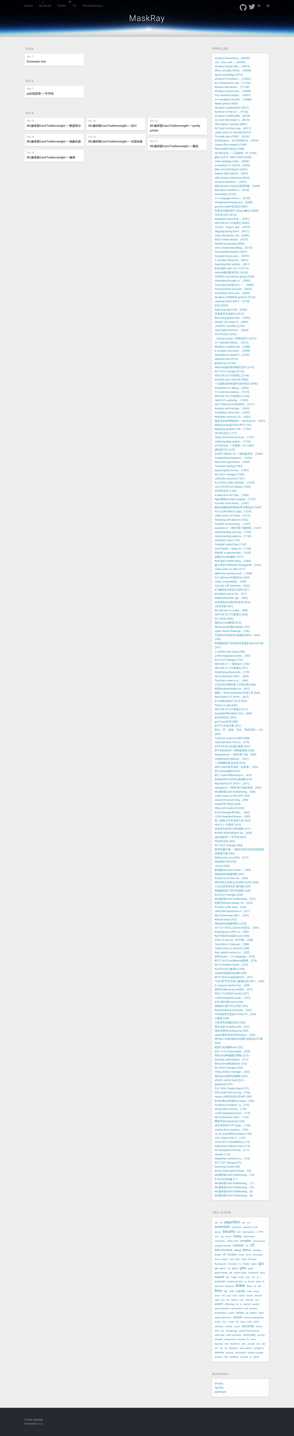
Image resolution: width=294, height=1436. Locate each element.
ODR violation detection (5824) (232, 177)
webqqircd (259, 1348)
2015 (30, 81)
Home (28, 5)
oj (241, 1304)
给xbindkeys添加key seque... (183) (234, 1100)
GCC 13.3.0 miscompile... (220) (232, 1051)
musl (228, 1296)
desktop (257, 1250)
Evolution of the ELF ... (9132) (231, 111)
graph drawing (221, 1273)
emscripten (258, 1255)
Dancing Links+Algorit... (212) (231, 1059)
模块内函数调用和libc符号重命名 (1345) (238, 507)
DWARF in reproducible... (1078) (233, 552)
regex (261, 1312)
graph (250, 1268)
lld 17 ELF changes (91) (228, 1162)
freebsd (246, 1264)
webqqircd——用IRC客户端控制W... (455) (238, 787)
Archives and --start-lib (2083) (231, 379)
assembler (222, 1227)
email (241, 1254)
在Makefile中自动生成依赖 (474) (233, 779)
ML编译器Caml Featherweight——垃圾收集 (115, 141)
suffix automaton (234, 1335)
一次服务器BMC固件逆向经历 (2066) (236, 383)
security (248, 1326)
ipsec (248, 1277)
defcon (247, 1250)
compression (259, 1241)
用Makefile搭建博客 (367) (229, 874)
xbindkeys (233, 1357)
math (249, 1291)
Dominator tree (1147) (227, 540)
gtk (230, 1272)
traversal (219, 1344)
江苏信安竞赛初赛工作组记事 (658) (235, 684)
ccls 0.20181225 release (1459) (233, 486)
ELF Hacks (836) (224, 618)
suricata (261, 1335)
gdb (216, 1268)
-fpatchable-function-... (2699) (231, 330)
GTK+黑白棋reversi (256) (229, 1001)
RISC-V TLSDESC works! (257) (232, 993)
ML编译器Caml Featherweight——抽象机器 (54, 141)
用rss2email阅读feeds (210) (231, 1063)
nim (223, 1300)
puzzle (231, 1312)
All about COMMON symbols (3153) (235, 297)
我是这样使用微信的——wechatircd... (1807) (240, 420)
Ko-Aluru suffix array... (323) (230, 907)
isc (258, 1277)
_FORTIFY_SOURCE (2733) (230, 326)
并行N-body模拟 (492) (227, 771)
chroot (228, 1236)
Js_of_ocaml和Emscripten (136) (233, 1133)
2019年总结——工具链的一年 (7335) (235, 153)
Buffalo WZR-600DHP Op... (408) (233, 832)
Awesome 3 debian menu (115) (232, 1146)
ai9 (221, 1223)
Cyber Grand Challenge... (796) (232, 631)
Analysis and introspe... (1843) (232, 408)
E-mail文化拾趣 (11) (226, 1179)
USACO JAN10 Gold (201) (229, 1080)
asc (249, 1223)
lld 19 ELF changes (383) (229, 845)
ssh (222, 1331)
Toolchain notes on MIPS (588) (232, 738)
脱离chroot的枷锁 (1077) (229, 556)
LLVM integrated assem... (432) (232, 816)
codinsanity (220, 1241)
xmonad (244, 1357)
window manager (255, 1353)
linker (240, 1286)
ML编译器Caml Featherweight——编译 (51, 157)
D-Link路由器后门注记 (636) (231, 700)
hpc (227, 1277)
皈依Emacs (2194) (225, 363)
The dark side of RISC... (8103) (232, 136)
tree (226, 1344)
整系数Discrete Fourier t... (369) (233, 870)
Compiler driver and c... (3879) (232, 256)
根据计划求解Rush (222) (229, 1047)
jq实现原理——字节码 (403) (230, 837)
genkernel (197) (224, 1084)
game (254, 1264)
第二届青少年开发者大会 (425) (233, 820)
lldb (259, 1286)
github (235, 1268)
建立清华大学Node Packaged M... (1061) (238, 565)
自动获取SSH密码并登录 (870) (232, 602)
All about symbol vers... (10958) (233, 91)
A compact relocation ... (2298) (232, 350)
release (237, 1317)
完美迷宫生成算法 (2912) (229, 313)
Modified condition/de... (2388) (232, 346)
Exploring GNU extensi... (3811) (232, 264)
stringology (231, 1330)
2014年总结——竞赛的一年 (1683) (234, 445)
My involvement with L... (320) (232, 915)
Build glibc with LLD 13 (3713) (232, 268)
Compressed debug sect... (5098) (234, 202)
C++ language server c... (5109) (232, 198)
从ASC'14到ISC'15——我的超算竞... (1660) (239, 453)
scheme (228, 1326)
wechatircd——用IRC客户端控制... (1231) (238, 528)
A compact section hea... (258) (232, 985)
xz (250, 1357)
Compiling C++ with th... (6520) (232, 165)
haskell (219, 1277)
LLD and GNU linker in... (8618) (232, 119)
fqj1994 (219, 1387)
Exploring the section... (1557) (232, 470)
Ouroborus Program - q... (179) (232, 1104)
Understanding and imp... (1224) (233, 532)
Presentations (93, 5)
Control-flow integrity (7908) (231, 144)
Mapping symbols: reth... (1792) (233, 429)
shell (217, 1330)
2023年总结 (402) (225, 841)
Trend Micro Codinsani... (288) (232, 944)
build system (248, 1232)
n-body (241, 1296)
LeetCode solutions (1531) (230, 478)
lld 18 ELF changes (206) (229, 1067)
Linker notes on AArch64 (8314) (233, 132)
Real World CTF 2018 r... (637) (232, 696)
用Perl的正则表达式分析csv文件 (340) (237, 882)
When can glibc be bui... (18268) (233, 70)
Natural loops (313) (226, 919)
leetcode (219, 1286)
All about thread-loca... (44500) (232, 58)
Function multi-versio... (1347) (232, 503)
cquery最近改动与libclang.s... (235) (235, 1034)
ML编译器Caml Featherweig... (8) (234, 1191)
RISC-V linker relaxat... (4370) (231, 239)
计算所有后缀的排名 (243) (230, 1022)
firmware (252, 1259)
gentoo (223, 1268)
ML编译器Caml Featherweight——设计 (112, 125)
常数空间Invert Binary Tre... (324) (234, 902)
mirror (217, 1296)
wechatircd (240, 1352)
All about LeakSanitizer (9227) (232, 107)
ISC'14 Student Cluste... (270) (231, 964)
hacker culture (240, 1273)
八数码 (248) (222, 1018)
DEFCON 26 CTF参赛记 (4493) (232, 222)
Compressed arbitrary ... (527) (232, 758)
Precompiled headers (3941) (231, 251)
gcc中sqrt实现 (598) (226, 721)
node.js (234, 1300)
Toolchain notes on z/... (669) (231, 680)
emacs (232, 1254)
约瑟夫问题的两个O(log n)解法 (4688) (236, 210)
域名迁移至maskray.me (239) (231, 1030)
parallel (256, 1304)
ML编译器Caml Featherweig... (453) (235, 791)
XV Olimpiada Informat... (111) (232, 1150)
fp (240, 1264)
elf (224, 1254)
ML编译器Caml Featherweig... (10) (234, 1187)
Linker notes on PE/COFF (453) (232, 795)
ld (263, 1281)
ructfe (249, 1322)
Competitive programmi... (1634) (233, 457)
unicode (251, 1344)
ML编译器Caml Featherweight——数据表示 (54, 125)
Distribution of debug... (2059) (232, 387)
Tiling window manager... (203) (232, 1071)
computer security (223, 1246)
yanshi (256, 1357)
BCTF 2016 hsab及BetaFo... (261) (234, 977)
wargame (233, 1348)
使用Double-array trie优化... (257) (234, 989)
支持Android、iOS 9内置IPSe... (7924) (236, 140)
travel (253, 1339)
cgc (222, 1236)
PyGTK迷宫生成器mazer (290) (232, 935)
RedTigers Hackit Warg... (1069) (233, 560)
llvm (218, 1291)
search (237, 1326)
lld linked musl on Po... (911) (231, 593)
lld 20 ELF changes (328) (229, 894)
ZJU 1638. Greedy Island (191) (232, 1088)
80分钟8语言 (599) (225, 717)
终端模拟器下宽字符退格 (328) (233, 890)
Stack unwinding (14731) (229, 74)
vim (216, 1348)
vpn (221, 1348)
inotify (241, 1277)
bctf (255, 1227)
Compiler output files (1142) (231, 544)
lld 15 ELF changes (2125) (229, 371)
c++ (261, 1232)
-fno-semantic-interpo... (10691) (233, 95)
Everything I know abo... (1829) (232, 412)
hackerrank (253, 1273)
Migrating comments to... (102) (232, 1158)
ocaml (219, 1304)
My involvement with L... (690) (232, 676)
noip (242, 1300)
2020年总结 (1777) (225, 433)
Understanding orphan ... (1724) (233, 441)
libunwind (229, 1286)
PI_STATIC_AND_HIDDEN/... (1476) (234, 482)
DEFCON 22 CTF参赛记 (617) (231, 709)
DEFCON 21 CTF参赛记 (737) (231, 668)
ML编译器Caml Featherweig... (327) (235, 898)
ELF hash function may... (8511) (233, 128)
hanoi (262, 1273)
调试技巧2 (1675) (225, 449)
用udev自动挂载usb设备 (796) (232, 626)
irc (253, 1277)
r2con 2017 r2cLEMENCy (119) (232, 1141)
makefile (240, 1291)
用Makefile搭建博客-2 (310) (230, 923)
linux (249, 1286)
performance (237, 1308)
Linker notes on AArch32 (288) (232, 948)
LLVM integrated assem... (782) (232, 655)
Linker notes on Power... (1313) (232, 515)
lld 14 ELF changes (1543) (229, 474)
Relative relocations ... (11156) (232, 87)
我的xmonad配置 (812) (228, 622)
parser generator (222, 1308)
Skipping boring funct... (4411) (232, 231)
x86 (226, 1357)
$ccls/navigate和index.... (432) (232, 812)
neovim (249, 1296)
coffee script (232, 1241)
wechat (229, 1352)
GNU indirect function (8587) (231, 124)
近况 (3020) (221, 305)
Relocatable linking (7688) (229, 148)
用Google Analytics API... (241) (232, 1026)
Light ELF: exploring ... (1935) (231, 400)
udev (243, 1344)
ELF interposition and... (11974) (232, 82)
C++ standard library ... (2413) (231, 342)
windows (219, 1357)
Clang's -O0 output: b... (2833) (231, 321)
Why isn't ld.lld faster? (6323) (231, 169)
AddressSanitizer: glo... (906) (231, 597)
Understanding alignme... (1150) (233, 536)
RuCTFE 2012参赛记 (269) (230, 968)
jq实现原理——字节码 (40, 93)
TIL (74, 5)
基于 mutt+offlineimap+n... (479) (233, 775)
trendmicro (235, 1344)
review (217, 1322)
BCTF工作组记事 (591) (228, 725)
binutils (229, 1232)
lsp (225, 1291)
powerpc (253, 1308)
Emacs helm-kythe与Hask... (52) (233, 1170)
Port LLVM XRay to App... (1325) (233, 511)
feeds (244, 1259)
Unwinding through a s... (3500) (232, 280)
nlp (227, 1300)
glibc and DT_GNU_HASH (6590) (233, 157)
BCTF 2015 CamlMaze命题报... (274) (236, 960)
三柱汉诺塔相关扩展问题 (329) (233, 886)
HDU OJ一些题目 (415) (228, 824)
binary (218, 1232)
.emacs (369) (222, 865)
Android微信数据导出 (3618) (231, 272)
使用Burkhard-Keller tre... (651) (232, 688)
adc (216, 1222)
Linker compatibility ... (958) (230, 581)
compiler (245, 1240)
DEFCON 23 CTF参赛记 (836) (231, 614)
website (219, 1352)
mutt (235, 1296)
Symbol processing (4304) (230, 243)
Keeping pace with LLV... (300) (232, 931)
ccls (217, 1236)
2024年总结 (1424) (225, 490)
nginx (217, 1300)
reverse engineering (253, 1317)
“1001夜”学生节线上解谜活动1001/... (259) (239, 981)
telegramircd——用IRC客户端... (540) (235, 754)
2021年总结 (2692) (225, 334)
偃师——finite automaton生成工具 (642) (237, 692)
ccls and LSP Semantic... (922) (232, 585)
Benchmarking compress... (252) (233, 1010)
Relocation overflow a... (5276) (232, 190)
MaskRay (147, 18)
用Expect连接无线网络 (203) (231, 1076)
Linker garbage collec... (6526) (232, 161)
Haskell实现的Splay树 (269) (231, 973)
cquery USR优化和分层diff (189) (233, 1096)
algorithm (232, 1222)
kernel (251, 1281)
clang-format (248, 1236)
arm (244, 1223)
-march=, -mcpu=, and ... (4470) (232, 227)
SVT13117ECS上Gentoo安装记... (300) (237, 927)
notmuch (249, 1300)
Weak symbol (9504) (226, 103)
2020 (30, 48)
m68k (231, 1291)
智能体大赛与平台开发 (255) (231, 1005)
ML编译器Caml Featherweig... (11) (234, 1183)
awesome (247, 1227)
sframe (259, 1326)
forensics (232, 1264)
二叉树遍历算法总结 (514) (230, 762)
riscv (224, 1321)
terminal (241, 1339)
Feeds (62, 5)
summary (249, 1335)
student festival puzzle (249, 1331)
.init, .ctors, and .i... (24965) (230, 62)
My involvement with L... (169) (232, 1117)
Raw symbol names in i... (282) (232, 952)
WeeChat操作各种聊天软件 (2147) (234, 367)
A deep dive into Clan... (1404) (232, 495)
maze (256, 1291)
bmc (239, 1232)
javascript (220, 1281)
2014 (30, 113)
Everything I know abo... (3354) (232, 293)
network (258, 1295)
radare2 (253, 1313)
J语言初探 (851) (224, 606)
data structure (223, 1250)
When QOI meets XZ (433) (229, 808)
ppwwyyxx (220, 1391)
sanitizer (219, 1326)
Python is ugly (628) (226, 705)
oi (237, 1304)
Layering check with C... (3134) (232, 301)
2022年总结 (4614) (225, 214)
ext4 (232, 1259)
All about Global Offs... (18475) (232, 66)
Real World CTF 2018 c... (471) (232, 783)
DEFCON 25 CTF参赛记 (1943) (232, 396)
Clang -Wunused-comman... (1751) (234, 437)
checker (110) (222, 1154)
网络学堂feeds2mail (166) (230, 1121)
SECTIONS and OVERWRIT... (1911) (235, 404)
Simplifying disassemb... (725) (232, 672)
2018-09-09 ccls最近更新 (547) (232, 746)
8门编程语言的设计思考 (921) (232, 589)
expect (224, 1259)
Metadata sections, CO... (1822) (233, 416)
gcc (261, 1263)
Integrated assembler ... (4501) (232, 218)
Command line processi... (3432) (233, 289)
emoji (248, 1255)
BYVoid (219, 1383)
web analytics (245, 1348)
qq (247, 1312)
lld (255, 1286)
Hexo (40, 1423)
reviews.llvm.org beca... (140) (231, 1129)
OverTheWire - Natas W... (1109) (233, 548)
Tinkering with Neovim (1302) (231, 519)
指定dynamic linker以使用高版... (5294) (237, 185)
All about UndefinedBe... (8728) (232, 115)
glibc (243, 1268)
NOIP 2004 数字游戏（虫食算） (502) (236, 766)
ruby (242, 1321)
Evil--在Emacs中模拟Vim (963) (232, 577)
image (234, 1277)
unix (258, 1344)
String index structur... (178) (230, 1109)
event (217, 1259)
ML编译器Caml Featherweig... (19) (234, 1174)
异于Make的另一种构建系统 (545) (234, 750)
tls (248, 1339)
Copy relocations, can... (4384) (232, 235)
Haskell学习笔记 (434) (227, 804)
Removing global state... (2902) (232, 317)
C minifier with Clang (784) (230, 651)
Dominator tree (36, 61)
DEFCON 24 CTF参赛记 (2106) (232, 375)
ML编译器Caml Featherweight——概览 (174, 146)
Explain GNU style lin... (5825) (231, 173)
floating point (221, 1264)
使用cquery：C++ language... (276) (235, 956)
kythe (258, 1281)
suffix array (220, 1335)
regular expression (223, 1317)
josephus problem (235, 1281)
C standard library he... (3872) (231, 260)
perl (246, 1308)
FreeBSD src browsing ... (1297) (233, 523)
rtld (237, 1322)
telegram (219, 1339)
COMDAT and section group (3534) (234, 276)
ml (223, 1295)
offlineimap (229, 1304)
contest (238, 1245)
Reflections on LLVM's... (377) (231, 857)
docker (218, 1254)
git (229, 1268)
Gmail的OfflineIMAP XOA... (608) (233, 713)
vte (225, 1348)
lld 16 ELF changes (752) (229, 659)
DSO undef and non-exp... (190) (232, 1092)
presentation (221, 1312)
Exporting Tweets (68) (227, 1166)
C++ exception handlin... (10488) (233, 99)
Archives (45, 5)
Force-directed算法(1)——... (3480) (234, 284)
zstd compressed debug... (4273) (233, 247)
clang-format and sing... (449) (231, 799)
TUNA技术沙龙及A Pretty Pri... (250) (235, 1014)
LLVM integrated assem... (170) (232, 1113)
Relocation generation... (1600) (232, 461)
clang (237, 1236)
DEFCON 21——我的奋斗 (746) (232, 663)
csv (246, 1246)
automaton (236, 1227)
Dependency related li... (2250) (232, 354)
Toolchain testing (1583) (229, 466)
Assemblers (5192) (225, 194)
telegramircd (230, 1339)
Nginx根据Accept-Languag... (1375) (235, 499)
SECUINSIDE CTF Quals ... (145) (233, 1125)
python (240, 1312)
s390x (256, 1322)
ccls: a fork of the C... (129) (230, 1137)
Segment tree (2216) (226, 358)
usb (263, 1344)
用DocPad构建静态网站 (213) (232, 1055)
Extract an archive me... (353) (231, 878)
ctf (252, 1245)
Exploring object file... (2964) (231, 309)
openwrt (247, 1304)
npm (257, 1300)
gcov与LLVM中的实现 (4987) (231, 206)
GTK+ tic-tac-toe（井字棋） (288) (234, 939)
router (231, 1322)
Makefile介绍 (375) (225, 861)
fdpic (237, 1259)
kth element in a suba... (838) (231, 610)
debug (237, 1250)
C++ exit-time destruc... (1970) (232, 392)
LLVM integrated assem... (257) (232, 997)
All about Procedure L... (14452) (233, 78)
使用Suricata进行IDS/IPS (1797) (233, 424)
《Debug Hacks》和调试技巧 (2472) (236, 338)
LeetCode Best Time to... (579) (232, 742)
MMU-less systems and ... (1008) (233, 573)
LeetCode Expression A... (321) (232, 911)
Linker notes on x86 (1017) (230, 569)
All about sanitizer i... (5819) (231, 181)
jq (245, 1281)
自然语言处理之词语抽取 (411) (233, 828)
